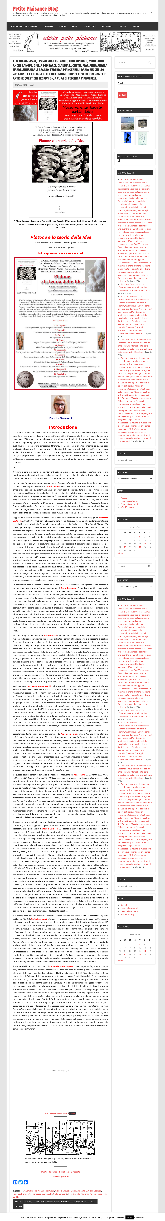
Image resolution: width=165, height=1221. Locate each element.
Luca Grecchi (74, 1193)
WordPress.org (127, 541)
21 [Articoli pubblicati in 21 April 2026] (125, 581)
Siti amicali (107, 26)
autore (69, 253)
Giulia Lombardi (60, 1193)
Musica (122, 26)
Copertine (48, 26)
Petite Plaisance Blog (35, 8)
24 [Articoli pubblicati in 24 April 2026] (140, 581)
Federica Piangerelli (22, 1193)
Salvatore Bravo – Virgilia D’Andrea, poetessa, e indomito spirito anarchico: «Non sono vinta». (134, 321)
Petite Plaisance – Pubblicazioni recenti (60, 1171)
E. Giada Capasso (93, 1190)
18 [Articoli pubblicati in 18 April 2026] (145, 578)
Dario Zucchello (78, 1190)
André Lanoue (30, 1190)
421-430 (18, 1201)
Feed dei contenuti (129, 535)
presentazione (55, 253)
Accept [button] (129, 1217)
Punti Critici (90, 26)
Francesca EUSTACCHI (42, 1193)
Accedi (124, 532)
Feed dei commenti (129, 538)
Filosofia (18, 1206)
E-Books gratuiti (60, 1176)
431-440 (28, 1201)
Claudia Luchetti (62, 1190)
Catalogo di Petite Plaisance (23, 26)
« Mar (120, 587)
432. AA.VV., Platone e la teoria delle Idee (52, 1201)
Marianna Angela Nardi (91, 1193)
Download (72, 1113)
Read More (139, 1217)
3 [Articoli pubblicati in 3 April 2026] (139, 571)
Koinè (74, 26)
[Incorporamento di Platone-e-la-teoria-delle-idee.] (60, 1070)
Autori (136, 26)
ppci (32, 85)
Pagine (62, 26)
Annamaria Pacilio (46, 1190)
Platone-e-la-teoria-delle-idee (56, 1113)
